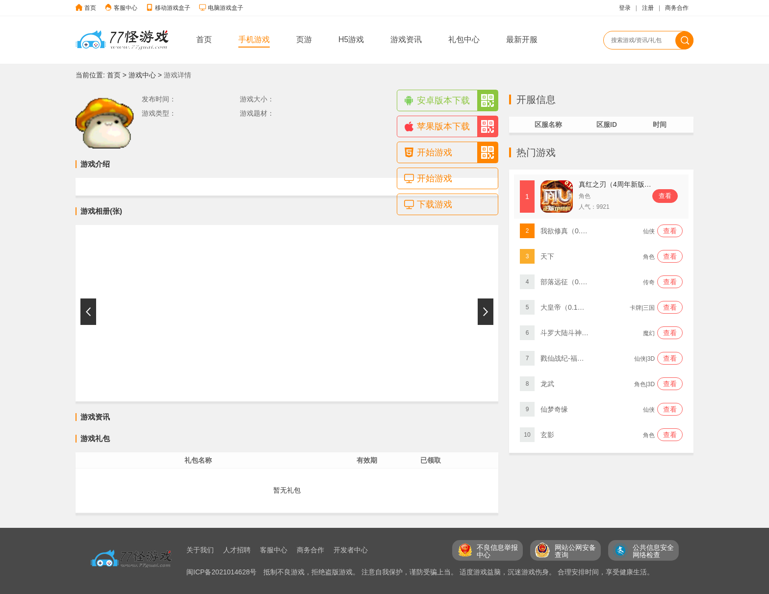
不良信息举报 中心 (497, 551)
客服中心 (125, 7)
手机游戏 (254, 39)
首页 (90, 7)
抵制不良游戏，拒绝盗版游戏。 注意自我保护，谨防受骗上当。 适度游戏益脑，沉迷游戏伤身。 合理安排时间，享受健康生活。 (458, 572)
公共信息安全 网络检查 (653, 551)
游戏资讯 (406, 39)
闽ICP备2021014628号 (222, 572)
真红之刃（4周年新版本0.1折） (626, 184)
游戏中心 (142, 75)
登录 (625, 7)
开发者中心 (350, 550)
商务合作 (677, 7)
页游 (304, 39)
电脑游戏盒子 (225, 7)
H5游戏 (351, 39)
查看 (665, 195)
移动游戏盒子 (172, 7)
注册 (648, 7)
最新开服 (522, 39)
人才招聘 (237, 550)
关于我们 (200, 550)
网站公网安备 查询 (575, 551)
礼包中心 (464, 39)
